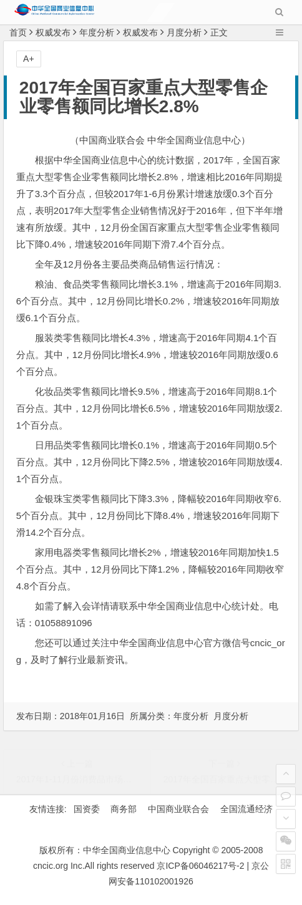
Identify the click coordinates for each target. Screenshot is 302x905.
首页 (18, 32)
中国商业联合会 (178, 809)
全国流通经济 (246, 809)
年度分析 (96, 32)
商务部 (123, 809)
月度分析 (184, 32)
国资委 (87, 809)
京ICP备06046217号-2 (200, 866)
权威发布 (53, 32)
